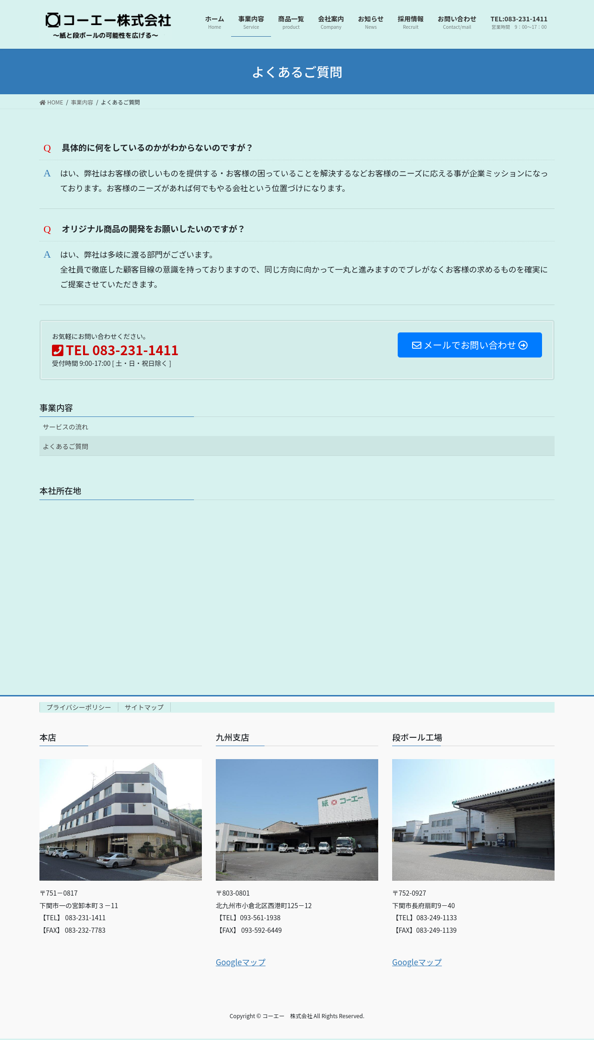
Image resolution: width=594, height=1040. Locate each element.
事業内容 (56, 409)
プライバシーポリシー (78, 708)
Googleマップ (240, 963)
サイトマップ (144, 708)
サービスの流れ (65, 428)
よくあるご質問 (65, 448)
